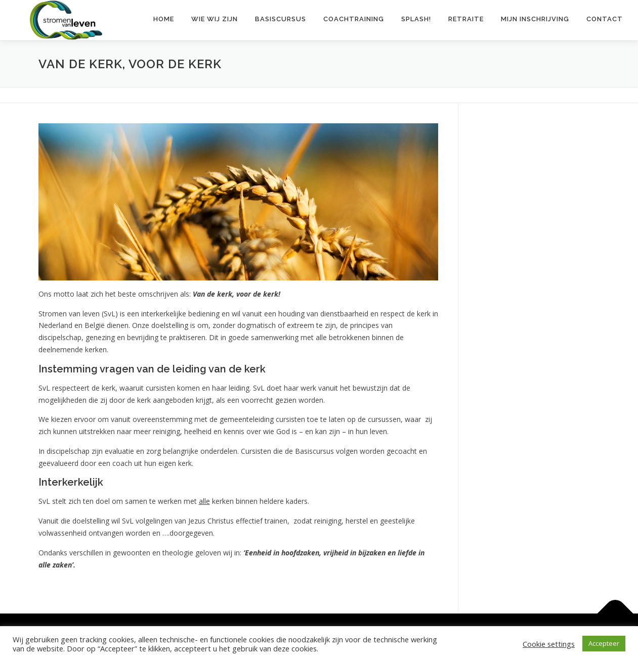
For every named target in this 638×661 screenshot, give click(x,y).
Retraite (466, 19)
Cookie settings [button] (549, 643)
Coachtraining (353, 19)
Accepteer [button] (603, 643)
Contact (604, 19)
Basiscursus (280, 19)
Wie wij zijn (214, 19)
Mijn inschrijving (535, 19)
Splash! (416, 19)
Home (163, 19)
